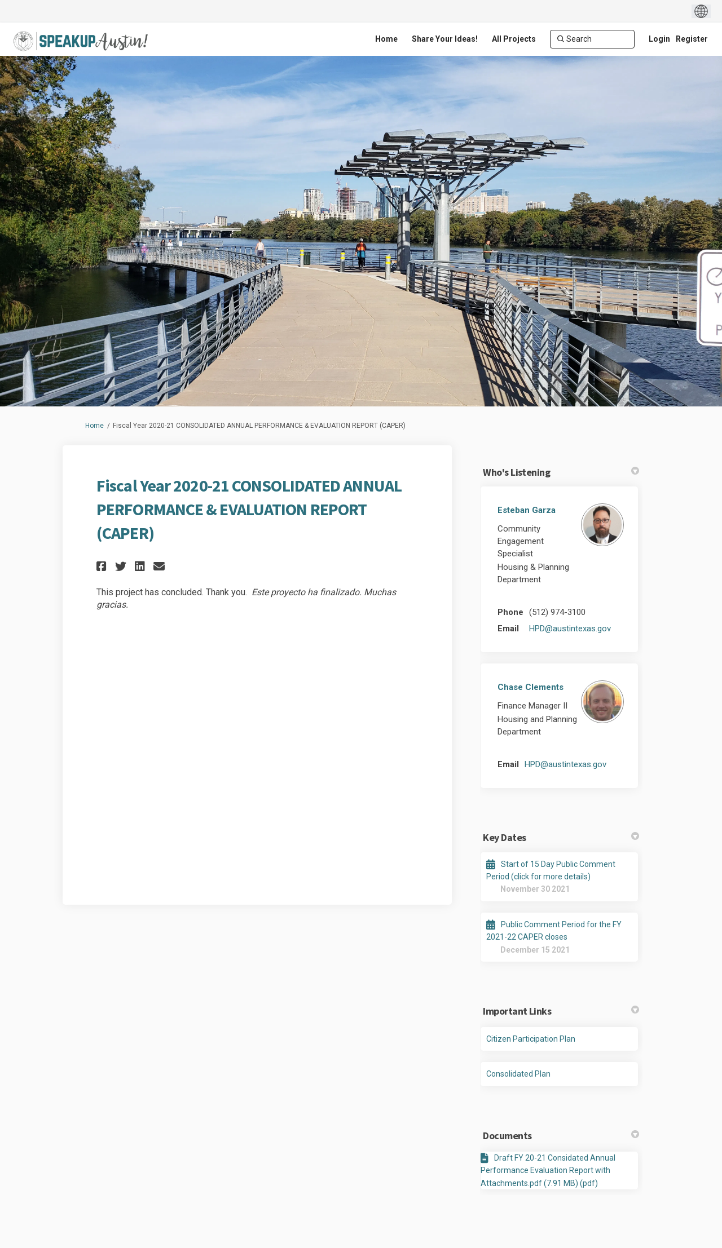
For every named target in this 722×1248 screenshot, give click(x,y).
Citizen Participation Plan (530, 1038)
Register (692, 38)
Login (659, 38)
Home (94, 426)
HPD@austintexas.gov (570, 628)
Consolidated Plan (518, 1073)
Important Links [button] (561, 1010)
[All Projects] (514, 39)
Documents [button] (561, 1135)
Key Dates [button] (561, 837)
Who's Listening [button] (561, 472)
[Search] (592, 39)
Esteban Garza (527, 510)
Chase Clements (530, 687)
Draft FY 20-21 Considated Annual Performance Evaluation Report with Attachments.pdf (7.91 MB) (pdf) (548, 1170)
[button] (102, 566)
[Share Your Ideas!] (445, 39)
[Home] (386, 39)
